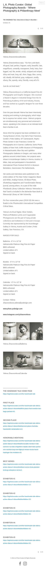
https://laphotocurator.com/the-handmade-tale (19, 394)
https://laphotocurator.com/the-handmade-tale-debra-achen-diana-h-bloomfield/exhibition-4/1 (21, 527)
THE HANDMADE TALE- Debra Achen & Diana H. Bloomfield (19, 20)
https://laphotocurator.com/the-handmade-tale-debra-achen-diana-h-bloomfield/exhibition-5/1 (21, 541)
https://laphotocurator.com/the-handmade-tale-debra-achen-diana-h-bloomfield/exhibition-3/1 (21, 512)
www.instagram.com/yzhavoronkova (16, 314)
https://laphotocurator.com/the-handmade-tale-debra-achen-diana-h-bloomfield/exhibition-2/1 (21, 497)
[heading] (23, 11)
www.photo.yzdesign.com (12, 309)
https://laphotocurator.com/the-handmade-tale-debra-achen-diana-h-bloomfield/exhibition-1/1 (21, 483)
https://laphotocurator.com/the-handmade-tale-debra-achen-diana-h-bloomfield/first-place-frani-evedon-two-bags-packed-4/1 (22, 409)
